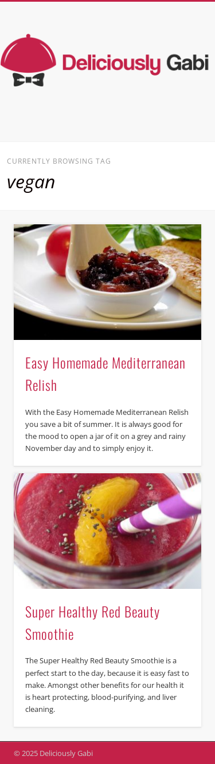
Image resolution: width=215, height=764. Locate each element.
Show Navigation (173, 102)
